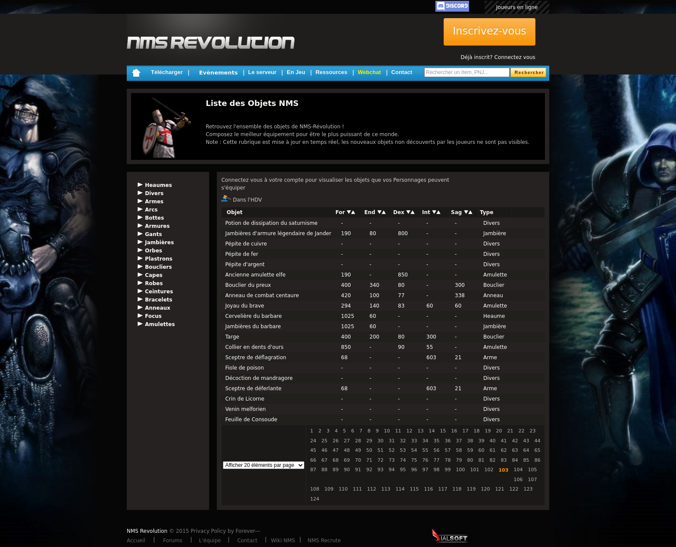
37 (459, 441)
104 (518, 469)
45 (313, 450)
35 (436, 441)
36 (447, 441)
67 (324, 460)
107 (532, 479)
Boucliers (158, 267)
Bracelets (158, 300)
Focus (153, 316)
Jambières (159, 242)
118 (456, 489)
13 (420, 431)
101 (474, 469)
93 (380, 469)
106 (518, 479)
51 (380, 450)
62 (504, 450)
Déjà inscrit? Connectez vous (497, 57)
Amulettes (160, 324)
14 (432, 431)
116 (428, 489)
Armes (154, 202)
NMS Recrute (324, 541)
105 (532, 469)
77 (436, 460)
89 (335, 469)
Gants (153, 234)
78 (447, 460)
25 (324, 441)
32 (403, 441)
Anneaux (157, 308)
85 (526, 460)
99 (447, 469)
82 (492, 460)
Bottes (154, 218)
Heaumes (158, 185)
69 (347, 460)
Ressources (331, 72)
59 (470, 450)
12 (409, 431)
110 (342, 489)
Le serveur (262, 72)
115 (414, 489)
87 (313, 469)
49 (358, 450)
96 (414, 469)
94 (391, 469)
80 (470, 460)
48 (347, 450)
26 (335, 441)
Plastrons (158, 259)
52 (391, 450)
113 (385, 489)
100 (460, 469)
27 (347, 441)
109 (328, 489)
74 (403, 460)
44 (537, 441)
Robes (154, 283)
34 (425, 441)
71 (369, 460)
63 (515, 450)
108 (314, 489)
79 (459, 460)
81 (481, 460)
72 (380, 460)
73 (391, 460)
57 (447, 450)
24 (313, 441)
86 (537, 460)
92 (369, 469)
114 (399, 489)
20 (499, 431)
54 (414, 450)
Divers (154, 193)
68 (335, 460)
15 (443, 431)
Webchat (369, 72)
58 (459, 450)
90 (347, 469)
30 (380, 441)
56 (436, 450)
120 (485, 489)
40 (492, 441)
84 (515, 460)
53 (403, 450)
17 (465, 431)
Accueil (136, 541)
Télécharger (167, 72)
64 (526, 450)
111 (357, 489)
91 (358, 469)
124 (314, 499)
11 (398, 431)
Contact (401, 72)
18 (476, 431)
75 (414, 460)
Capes (154, 275)
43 (526, 441)
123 (527, 489)
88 (324, 469)
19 (488, 431)
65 (537, 450)
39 (481, 441)
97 (425, 469)
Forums (172, 541)
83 (504, 460)
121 (499, 489)
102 (488, 469)
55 (425, 450)
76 (425, 460)
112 (371, 489)
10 (387, 431)
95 (403, 469)
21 (510, 431)
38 (470, 441)
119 (471, 489)
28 (358, 441)
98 (436, 469)
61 (492, 450)
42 (515, 441)
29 (369, 441)
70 (358, 460)
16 (454, 431)
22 (521, 431)
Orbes (153, 251)
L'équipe (210, 541)
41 (504, 441)
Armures (157, 226)
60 (481, 450)
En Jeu (296, 72)
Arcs (151, 210)
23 (532, 431)
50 (369, 450)
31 (391, 441)
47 (335, 450)
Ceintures (159, 292)
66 (313, 460)
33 (414, 441)
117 (442, 489)
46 (324, 450)
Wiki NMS (283, 541)
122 (513, 489)
